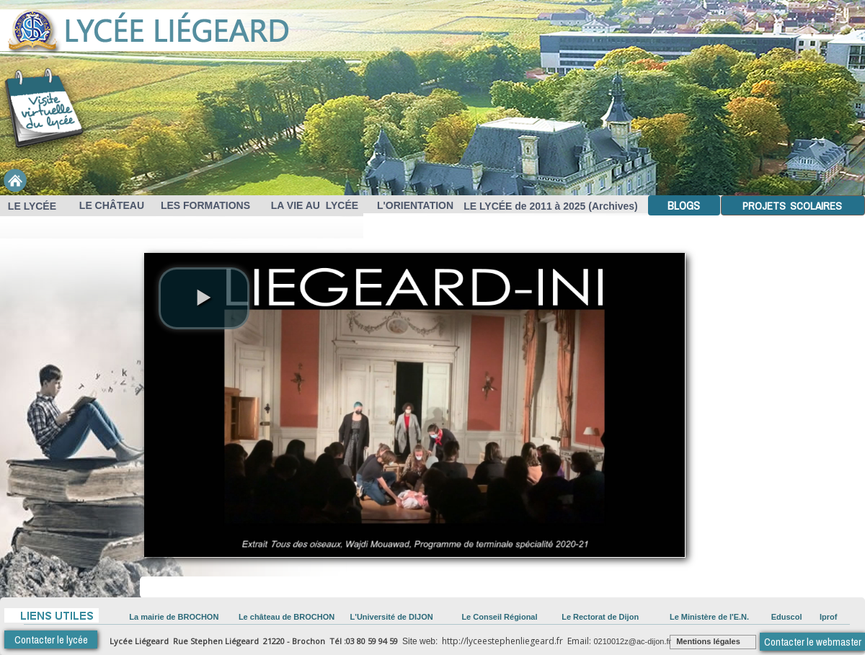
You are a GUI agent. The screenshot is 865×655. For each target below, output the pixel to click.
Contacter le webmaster (812, 641)
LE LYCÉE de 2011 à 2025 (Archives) (550, 206)
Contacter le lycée (51, 639)
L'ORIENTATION (415, 205)
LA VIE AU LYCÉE (311, 205)
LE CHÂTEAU (110, 205)
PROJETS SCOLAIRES (791, 205)
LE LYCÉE (30, 206)
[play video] (204, 298)
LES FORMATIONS (204, 205)
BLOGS (682, 205)
